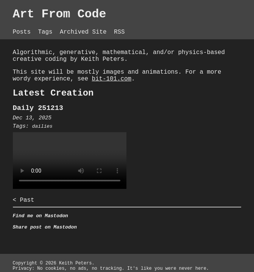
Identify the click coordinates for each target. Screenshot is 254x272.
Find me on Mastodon (40, 216)
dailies (42, 126)
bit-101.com (111, 79)
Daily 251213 (38, 108)
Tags (47, 32)
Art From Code (59, 14)
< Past (23, 200)
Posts (23, 32)
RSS (119, 32)
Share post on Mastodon (45, 227)
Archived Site (85, 32)
